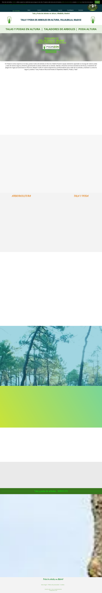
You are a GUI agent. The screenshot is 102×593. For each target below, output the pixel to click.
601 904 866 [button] (16, 11)
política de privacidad (67, 1)
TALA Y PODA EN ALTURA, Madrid (15, 4)
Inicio (29, 10)
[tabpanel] (15, 11)
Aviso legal (44, 584)
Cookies (62, 584)
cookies (14, 1)
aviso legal (79, 1)
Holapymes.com (53, 590)
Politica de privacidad (53, 584)
